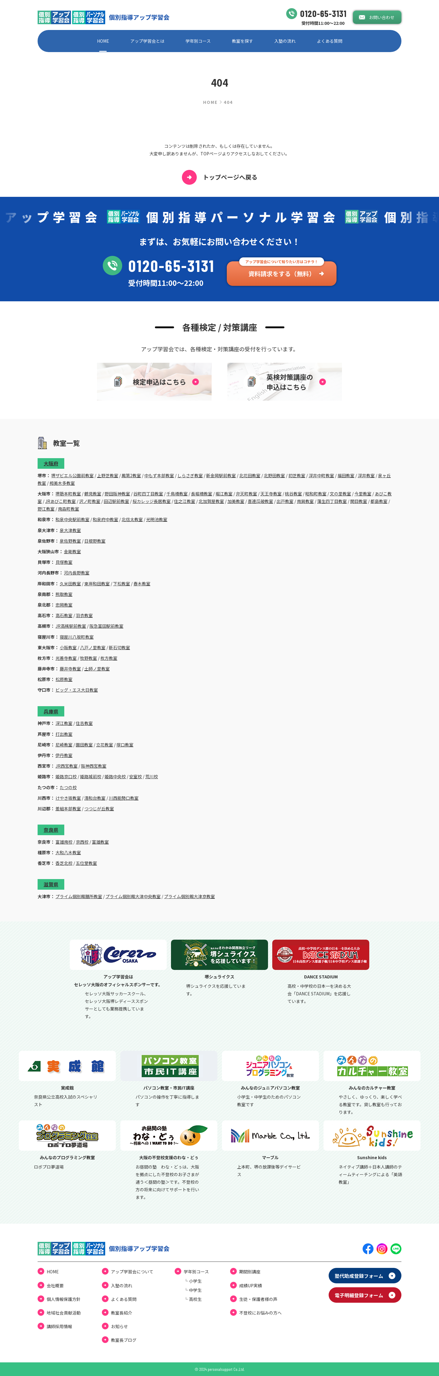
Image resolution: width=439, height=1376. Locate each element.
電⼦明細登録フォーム (359, 1295)
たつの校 (68, 787)
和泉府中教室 (105, 519)
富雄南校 (63, 842)
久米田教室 (70, 583)
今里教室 (362, 494)
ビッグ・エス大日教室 (76, 690)
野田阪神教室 (117, 494)
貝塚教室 (63, 562)
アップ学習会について (132, 1271)
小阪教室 (68, 647)
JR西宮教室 (66, 766)
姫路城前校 (90, 776)
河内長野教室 (76, 573)
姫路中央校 (115, 776)
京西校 (82, 842)
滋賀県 (51, 884)
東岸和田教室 (97, 583)
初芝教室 (296, 475)
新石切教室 (119, 647)
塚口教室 (124, 745)
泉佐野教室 (70, 541)
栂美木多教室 (62, 483)
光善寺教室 (66, 658)
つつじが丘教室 (99, 808)
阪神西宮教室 (93, 766)
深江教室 (63, 723)
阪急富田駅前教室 (106, 626)
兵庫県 (51, 711)
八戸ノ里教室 (93, 647)
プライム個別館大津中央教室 (133, 896)
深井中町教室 (321, 475)
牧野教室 (88, 658)
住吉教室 (84, 723)
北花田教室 (249, 475)
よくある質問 (329, 41)
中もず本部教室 (159, 475)
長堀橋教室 (201, 494)
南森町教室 (68, 509)
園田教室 (84, 745)
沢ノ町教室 (89, 501)
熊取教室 (63, 594)
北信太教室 (132, 519)
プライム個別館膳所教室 (78, 896)
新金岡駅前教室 (221, 475)
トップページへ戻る (219, 177)
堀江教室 (224, 494)
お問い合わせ (381, 17)
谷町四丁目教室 (148, 494)
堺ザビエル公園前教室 (72, 475)
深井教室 (366, 475)
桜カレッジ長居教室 (151, 501)
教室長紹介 (121, 1313)
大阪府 (51, 463)
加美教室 (235, 501)
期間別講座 (249, 1271)
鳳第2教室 (131, 475)
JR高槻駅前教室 (70, 626)
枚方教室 (108, 658)
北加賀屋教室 (211, 501)
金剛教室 (72, 551)
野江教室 (46, 509)
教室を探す (242, 41)
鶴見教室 (92, 494)
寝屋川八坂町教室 (77, 637)
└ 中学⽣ (193, 1290)
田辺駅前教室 (116, 501)
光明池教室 (156, 519)
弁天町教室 (246, 494)
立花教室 (104, 745)
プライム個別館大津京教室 (189, 896)
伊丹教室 (63, 755)
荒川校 (151, 776)
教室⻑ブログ (123, 1340)
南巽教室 (305, 501)
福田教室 (345, 475)
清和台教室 (95, 798)
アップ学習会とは (147, 41)
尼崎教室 (63, 745)
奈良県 (51, 829)
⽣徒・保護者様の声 (258, 1299)
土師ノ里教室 (97, 669)
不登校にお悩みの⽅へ (260, 1313)
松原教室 (63, 679)
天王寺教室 (271, 494)
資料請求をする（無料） (281, 273)
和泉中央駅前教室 (72, 519)
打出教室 (63, 734)
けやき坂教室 (68, 798)
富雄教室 (100, 842)
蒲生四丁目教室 (332, 501)
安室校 (135, 776)
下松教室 (121, 583)
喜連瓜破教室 (260, 501)
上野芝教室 (107, 475)
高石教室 (63, 615)
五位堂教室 (86, 863)
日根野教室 (95, 541)
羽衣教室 (84, 615)
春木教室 (141, 583)
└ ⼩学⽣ (193, 1281)
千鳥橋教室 (177, 494)
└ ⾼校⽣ (193, 1299)
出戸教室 (284, 501)
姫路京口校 (66, 776)
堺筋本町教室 (68, 494)
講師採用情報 (59, 1326)
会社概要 (55, 1285)
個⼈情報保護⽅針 (64, 1299)
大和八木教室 (68, 852)
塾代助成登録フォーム (359, 1275)
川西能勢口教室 (124, 798)
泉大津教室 (70, 530)
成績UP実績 (250, 1285)
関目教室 (358, 501)
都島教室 (378, 501)
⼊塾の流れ (285, 41)
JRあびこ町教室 (60, 501)
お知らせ (119, 1326)
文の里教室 (340, 494)
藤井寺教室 (70, 669)
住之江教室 (184, 501)
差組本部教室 (68, 808)
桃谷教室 (293, 494)
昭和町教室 (316, 494)
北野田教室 (274, 475)
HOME (103, 41)
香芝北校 (63, 863)
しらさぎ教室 (190, 475)
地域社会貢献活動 (64, 1313)
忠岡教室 (63, 605)
